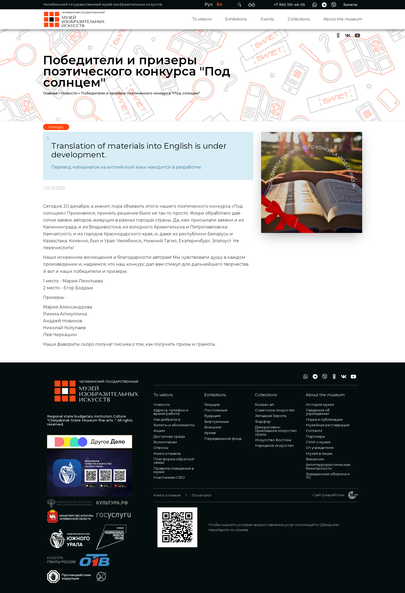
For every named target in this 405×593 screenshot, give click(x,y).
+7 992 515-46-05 (289, 4)
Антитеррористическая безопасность (328, 466)
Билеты (350, 4)
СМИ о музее (318, 442)
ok (338, 35)
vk (348, 35)
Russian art (264, 404)
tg (324, 5)
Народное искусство (274, 445)
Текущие (212, 404)
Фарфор (263, 421)
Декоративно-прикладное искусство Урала (276, 430)
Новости (69, 93)
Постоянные (216, 410)
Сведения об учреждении (318, 412)
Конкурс (56, 127)
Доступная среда (169, 436)
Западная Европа (270, 416)
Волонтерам (165, 442)
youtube (357, 35)
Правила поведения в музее (173, 470)
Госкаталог (201, 495)
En (219, 4)
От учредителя (319, 447)
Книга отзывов (167, 453)
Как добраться (166, 419)
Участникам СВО (169, 477)
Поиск (239, 5)
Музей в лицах (319, 453)
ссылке (241, 530)
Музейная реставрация (327, 425)
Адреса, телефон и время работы (170, 412)
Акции (159, 430)
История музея (320, 404)
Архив (210, 433)
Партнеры (315, 436)
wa (314, 5)
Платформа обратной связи (173, 461)
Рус (209, 4)
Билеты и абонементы (174, 425)
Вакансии (315, 459)
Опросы (160, 447)
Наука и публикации (324, 419)
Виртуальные (216, 421)
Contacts (314, 430)
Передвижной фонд (222, 438)
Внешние (213, 427)
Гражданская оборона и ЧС (328, 475)
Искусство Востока (273, 440)
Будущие (212, 416)
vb (334, 5)
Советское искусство (275, 410)
